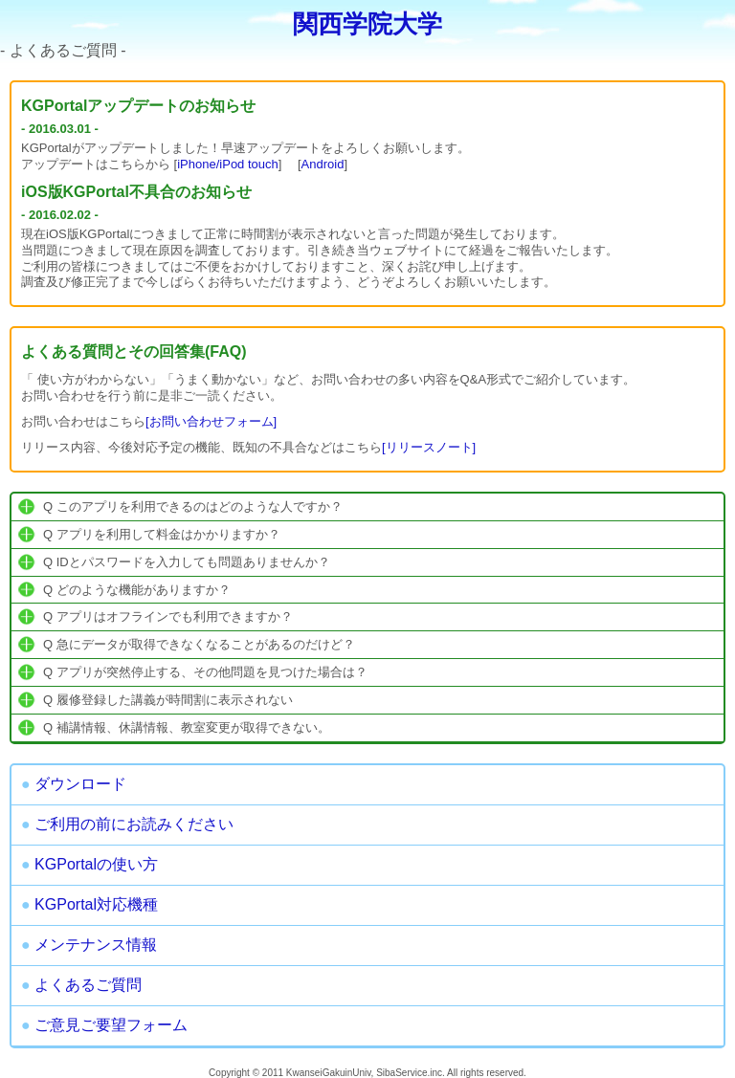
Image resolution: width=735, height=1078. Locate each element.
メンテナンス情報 (89, 944)
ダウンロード (73, 784)
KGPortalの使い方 (89, 864)
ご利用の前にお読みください (127, 824)
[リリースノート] (429, 447)
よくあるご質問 (81, 985)
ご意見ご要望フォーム (104, 1025)
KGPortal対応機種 (89, 904)
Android (323, 164)
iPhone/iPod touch (227, 164)
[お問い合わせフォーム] (211, 421)
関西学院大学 (367, 24)
